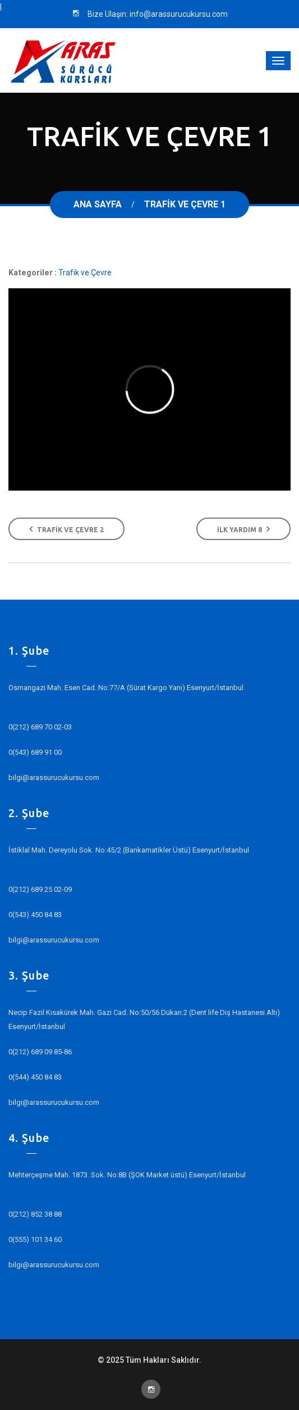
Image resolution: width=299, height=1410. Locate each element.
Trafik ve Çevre (85, 272)
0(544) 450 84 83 (35, 1077)
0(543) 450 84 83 (35, 914)
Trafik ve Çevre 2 (66, 528)
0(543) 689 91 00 (35, 752)
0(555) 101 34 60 (35, 1239)
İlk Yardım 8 (243, 528)
